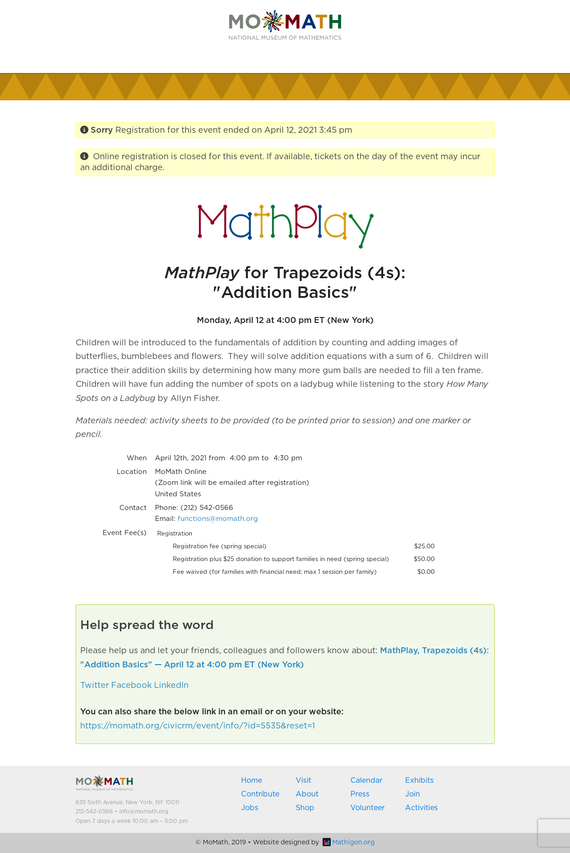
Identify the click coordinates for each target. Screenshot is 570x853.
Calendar (366, 780)
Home (251, 780)
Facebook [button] (131, 685)
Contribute (260, 794)
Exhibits (419, 780)
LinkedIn (171, 685)
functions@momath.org (218, 518)
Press (360, 794)
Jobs (249, 807)
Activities (421, 807)
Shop (305, 807)
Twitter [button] (94, 685)
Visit (303, 780)
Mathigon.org (349, 842)
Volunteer (367, 807)
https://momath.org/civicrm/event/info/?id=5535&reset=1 (197, 726)
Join (412, 794)
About (307, 794)
